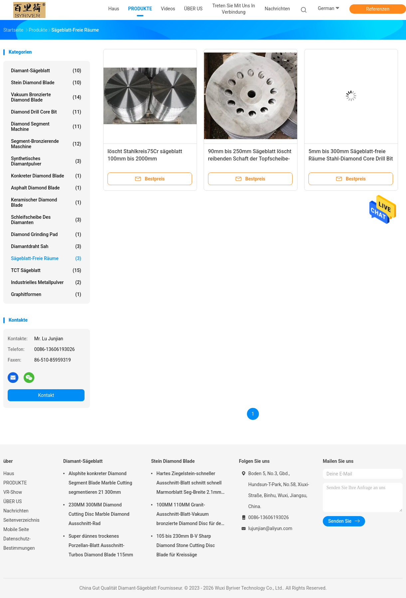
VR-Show (12, 492)
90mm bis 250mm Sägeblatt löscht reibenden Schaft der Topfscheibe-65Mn (250, 158)
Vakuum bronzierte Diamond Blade (46, 97)
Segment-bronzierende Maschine (46, 144)
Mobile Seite (16, 529)
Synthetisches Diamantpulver (46, 161)
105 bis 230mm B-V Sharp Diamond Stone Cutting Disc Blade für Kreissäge (185, 545)
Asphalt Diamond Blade (46, 187)
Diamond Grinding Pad (46, 234)
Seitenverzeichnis (21, 520)
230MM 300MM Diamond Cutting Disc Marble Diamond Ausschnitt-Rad (99, 514)
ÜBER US (12, 501)
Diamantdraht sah (46, 246)
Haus (8, 473)
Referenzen (377, 9)
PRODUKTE (15, 482)
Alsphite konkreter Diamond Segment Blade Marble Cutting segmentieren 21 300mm (100, 483)
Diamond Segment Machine (46, 126)
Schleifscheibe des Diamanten (46, 219)
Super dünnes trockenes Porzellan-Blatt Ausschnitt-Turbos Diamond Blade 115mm (101, 545)
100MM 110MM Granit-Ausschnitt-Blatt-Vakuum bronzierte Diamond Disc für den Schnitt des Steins (190, 515)
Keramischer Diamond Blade (46, 202)
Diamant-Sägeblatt (46, 70)
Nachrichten (16, 510)
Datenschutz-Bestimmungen (19, 543)
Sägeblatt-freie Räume (46, 258)
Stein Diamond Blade (46, 82)
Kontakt (46, 395)
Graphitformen (46, 294)
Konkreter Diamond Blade (46, 175)
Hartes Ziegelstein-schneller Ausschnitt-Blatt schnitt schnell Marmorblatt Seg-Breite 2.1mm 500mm (189, 484)
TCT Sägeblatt (46, 270)
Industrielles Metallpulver (46, 282)
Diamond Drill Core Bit (46, 112)
